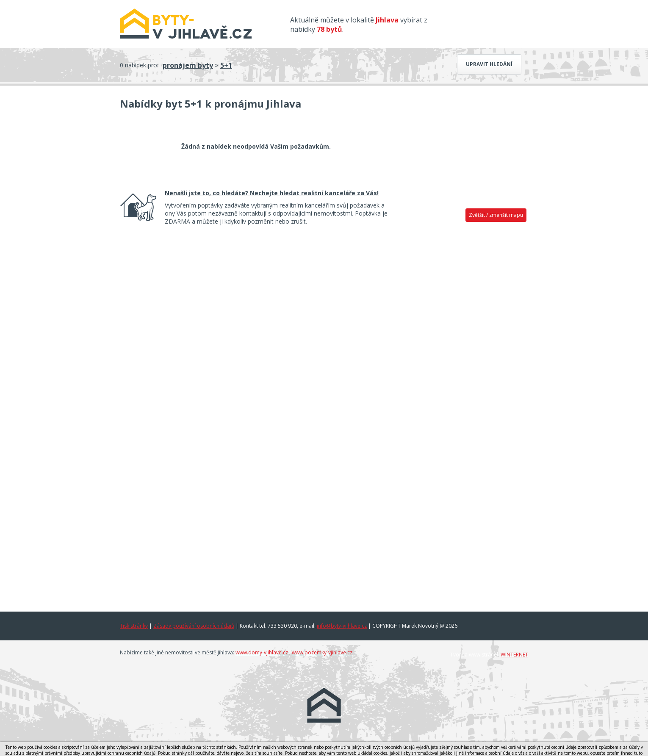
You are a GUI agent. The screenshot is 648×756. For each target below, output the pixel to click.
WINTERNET (514, 654)
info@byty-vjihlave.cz (342, 625)
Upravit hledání (489, 64)
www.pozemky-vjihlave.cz (322, 652)
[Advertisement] (463, 359)
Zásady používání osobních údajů (193, 625)
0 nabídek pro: (139, 65)
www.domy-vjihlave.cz (261, 652)
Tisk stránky (134, 625)
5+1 (226, 65)
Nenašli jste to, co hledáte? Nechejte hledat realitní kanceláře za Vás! (272, 193)
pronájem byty (188, 65)
